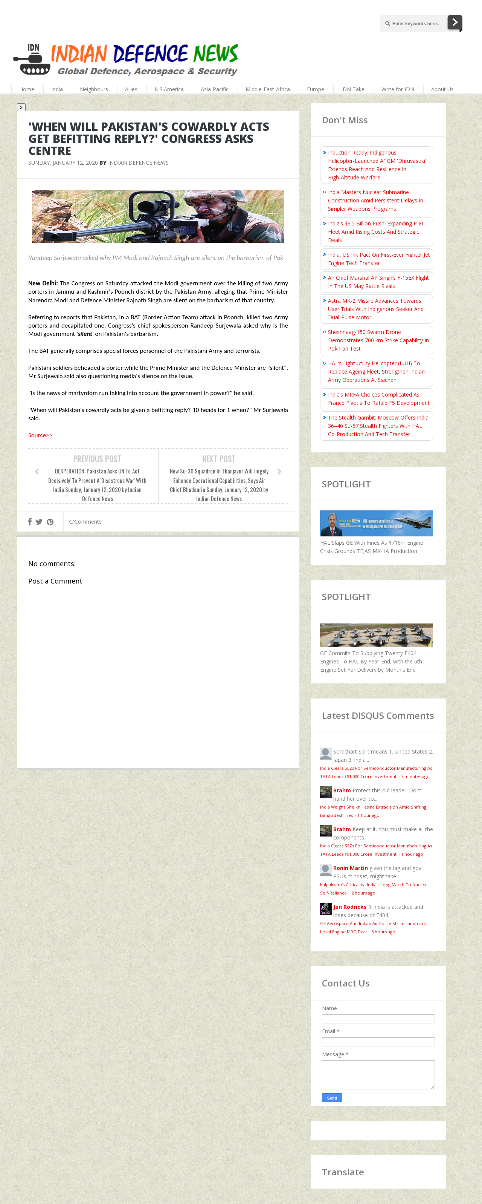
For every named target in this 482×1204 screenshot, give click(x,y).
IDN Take (353, 89)
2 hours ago (363, 893)
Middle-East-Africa (268, 89)
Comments (85, 521)
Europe (315, 89)
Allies (131, 89)
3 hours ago (383, 931)
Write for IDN (397, 89)
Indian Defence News (138, 162)
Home (26, 89)
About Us (442, 89)
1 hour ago (368, 815)
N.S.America (169, 89)
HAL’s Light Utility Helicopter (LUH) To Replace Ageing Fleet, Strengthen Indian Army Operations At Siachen (376, 371)
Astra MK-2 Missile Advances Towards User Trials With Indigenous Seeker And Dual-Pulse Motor (376, 309)
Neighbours (94, 89)
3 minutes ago (415, 776)
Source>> (40, 435)
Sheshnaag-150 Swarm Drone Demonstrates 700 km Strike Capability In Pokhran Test (378, 340)
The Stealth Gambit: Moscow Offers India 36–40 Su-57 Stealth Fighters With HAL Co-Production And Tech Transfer (378, 426)
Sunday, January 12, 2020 (63, 162)
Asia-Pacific (215, 89)
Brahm (342, 790)
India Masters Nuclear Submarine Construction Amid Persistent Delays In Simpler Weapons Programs (375, 200)
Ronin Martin (350, 868)
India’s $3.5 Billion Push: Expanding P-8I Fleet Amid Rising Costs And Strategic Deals (375, 232)
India (57, 89)
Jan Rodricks (350, 906)
